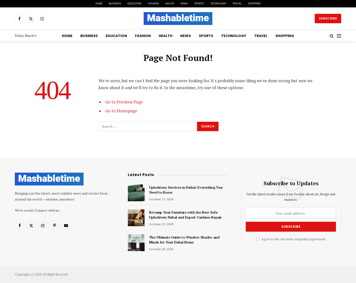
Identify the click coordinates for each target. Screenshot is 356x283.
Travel (237, 3)
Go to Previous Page (124, 102)
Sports (199, 3)
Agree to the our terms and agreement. (291, 239)
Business (115, 3)
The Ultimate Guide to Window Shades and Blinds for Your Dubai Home (184, 239)
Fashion (153, 3)
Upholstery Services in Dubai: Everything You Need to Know (185, 190)
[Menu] (339, 35)
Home (98, 3)
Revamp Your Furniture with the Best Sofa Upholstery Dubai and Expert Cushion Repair (185, 215)
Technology (218, 3)
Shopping (254, 3)
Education (134, 3)
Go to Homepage (121, 111)
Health (169, 3)
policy (304, 239)
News (184, 3)
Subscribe (328, 18)
